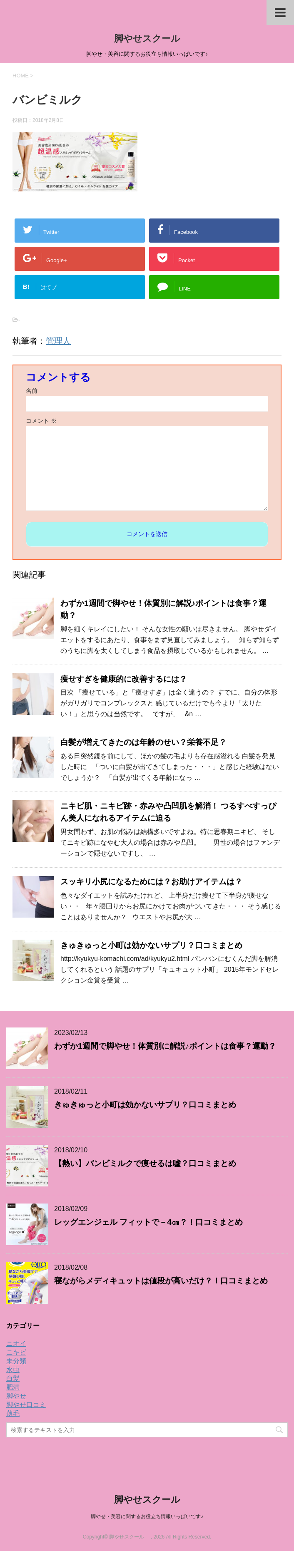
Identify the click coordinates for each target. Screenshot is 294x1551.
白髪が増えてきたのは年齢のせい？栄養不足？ (143, 742)
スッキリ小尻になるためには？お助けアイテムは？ (151, 881)
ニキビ (16, 1352)
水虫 (13, 1369)
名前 (31, 390)
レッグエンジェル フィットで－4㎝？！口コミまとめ (148, 1222)
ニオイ (16, 1343)
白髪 (13, 1378)
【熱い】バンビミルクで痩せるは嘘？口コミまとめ (145, 1163)
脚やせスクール (151, 38)
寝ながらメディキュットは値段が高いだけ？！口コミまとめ (161, 1280)
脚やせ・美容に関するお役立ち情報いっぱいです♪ (147, 1516)
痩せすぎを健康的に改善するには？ (123, 679)
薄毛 (13, 1413)
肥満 (13, 1387)
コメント (41, 420)
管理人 (58, 340)
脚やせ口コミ (26, 1404)
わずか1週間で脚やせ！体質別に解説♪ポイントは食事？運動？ (165, 1046)
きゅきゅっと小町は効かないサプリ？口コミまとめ (151, 945)
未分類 (16, 1361)
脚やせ (16, 1396)
